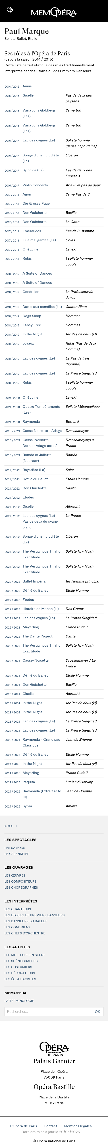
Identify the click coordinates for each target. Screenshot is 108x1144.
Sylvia (27, 806)
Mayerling (31, 627)
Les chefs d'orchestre (24, 933)
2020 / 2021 (12, 431)
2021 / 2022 (12, 470)
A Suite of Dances (37, 273)
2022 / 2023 (12, 581)
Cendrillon (31, 292)
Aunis (27, 86)
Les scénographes (21, 961)
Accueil (11, 826)
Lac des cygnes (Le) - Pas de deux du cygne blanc (40, 521)
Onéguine (30, 249)
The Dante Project (37, 636)
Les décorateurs (19, 973)
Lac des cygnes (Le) (39, 140)
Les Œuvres (14, 875)
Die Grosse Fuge (36, 203)
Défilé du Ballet (35, 479)
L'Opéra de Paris (23, 1126)
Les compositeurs (20, 881)
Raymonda (31, 421)
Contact (50, 1126)
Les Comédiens (17, 927)
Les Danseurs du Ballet (25, 921)
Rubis (27, 258)
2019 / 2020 (12, 398)
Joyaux (28, 343)
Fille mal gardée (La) (39, 240)
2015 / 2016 (12, 96)
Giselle (28, 95)
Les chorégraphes (21, 887)
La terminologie (19, 1001)
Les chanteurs (17, 909)
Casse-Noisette (36, 660)
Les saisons (14, 848)
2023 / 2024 (12, 661)
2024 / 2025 (12, 755)
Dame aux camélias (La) (42, 307)
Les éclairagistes (20, 979)
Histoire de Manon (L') (41, 609)
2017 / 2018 (12, 194)
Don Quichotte (35, 212)
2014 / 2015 (12, 86)
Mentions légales (78, 1126)
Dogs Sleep (32, 316)
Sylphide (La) (33, 170)
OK (97, 1012)
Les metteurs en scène (25, 955)
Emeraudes (32, 231)
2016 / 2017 (12, 140)
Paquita (29, 782)
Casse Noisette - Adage (42, 431)
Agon (27, 194)
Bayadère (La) (34, 470)
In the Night (32, 334)
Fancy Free (32, 325)
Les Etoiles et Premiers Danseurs (34, 915)
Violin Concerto (35, 185)
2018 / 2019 (12, 274)
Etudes (28, 497)
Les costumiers (18, 967)
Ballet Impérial (34, 581)
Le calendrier (16, 854)
